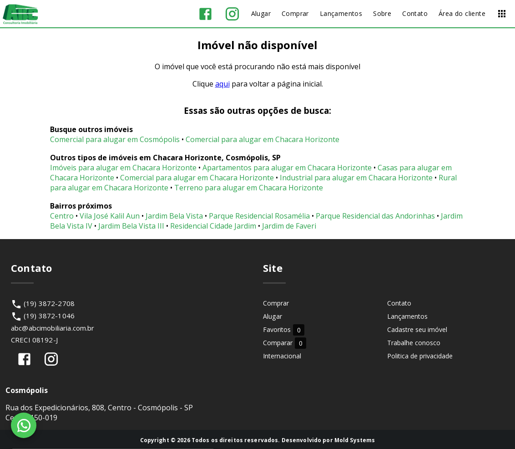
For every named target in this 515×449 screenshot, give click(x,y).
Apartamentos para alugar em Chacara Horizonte (287, 168)
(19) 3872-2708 (49, 303)
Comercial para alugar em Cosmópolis (115, 139)
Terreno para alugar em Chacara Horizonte (248, 188)
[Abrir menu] (502, 14)
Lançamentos (407, 316)
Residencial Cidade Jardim (213, 226)
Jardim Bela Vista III (131, 226)
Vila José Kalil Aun (110, 216)
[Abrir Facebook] (205, 14)
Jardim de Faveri (289, 226)
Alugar (272, 316)
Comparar (284, 342)
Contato (399, 303)
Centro (62, 216)
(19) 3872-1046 (49, 315)
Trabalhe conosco (413, 342)
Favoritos (283, 329)
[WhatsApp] (23, 425)
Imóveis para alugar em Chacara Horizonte (123, 168)
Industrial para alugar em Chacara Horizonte (356, 178)
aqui (222, 84)
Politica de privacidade (420, 356)
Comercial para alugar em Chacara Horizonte (262, 139)
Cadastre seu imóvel (417, 329)
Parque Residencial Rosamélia (259, 216)
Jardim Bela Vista (174, 216)
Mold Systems (354, 440)
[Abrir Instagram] (232, 14)
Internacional (282, 356)
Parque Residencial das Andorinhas (375, 216)
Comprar (276, 303)
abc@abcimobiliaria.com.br (53, 327)
